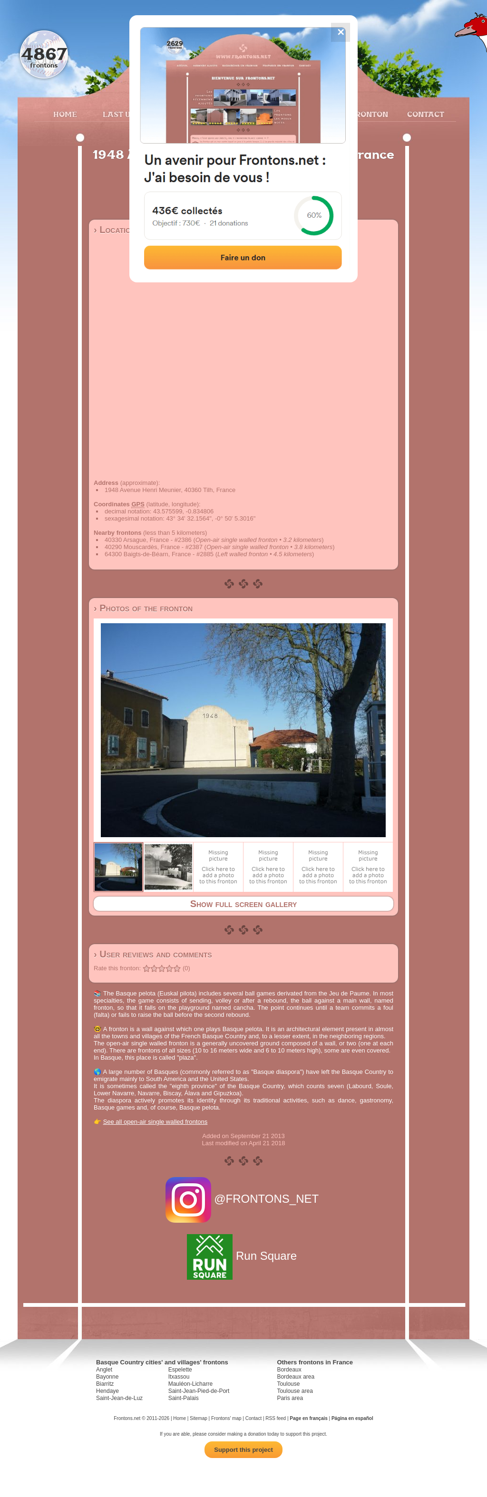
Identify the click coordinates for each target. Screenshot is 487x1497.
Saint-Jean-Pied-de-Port (199, 1391)
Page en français (308, 1418)
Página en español (352, 1418)
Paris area (290, 1398)
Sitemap (198, 1418)
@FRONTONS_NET (244, 1198)
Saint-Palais (183, 1398)
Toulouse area (294, 1391)
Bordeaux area (295, 1376)
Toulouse (288, 1384)
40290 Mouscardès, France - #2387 (154, 547)
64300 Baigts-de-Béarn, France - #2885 (159, 554)
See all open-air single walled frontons (155, 1121)
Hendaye (107, 1391)
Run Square (243, 1255)
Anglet (104, 1369)
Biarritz (105, 1384)
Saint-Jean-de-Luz (119, 1398)
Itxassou (179, 1376)
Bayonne (107, 1376)
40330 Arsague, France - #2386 (148, 539)
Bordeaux (289, 1369)
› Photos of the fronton (143, 608)
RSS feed (275, 1418)
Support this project (243, 1449)
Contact (424, 114)
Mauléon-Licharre (190, 1384)
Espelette (180, 1369)
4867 (44, 53)
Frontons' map (226, 1418)
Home (65, 114)
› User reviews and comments (153, 954)
